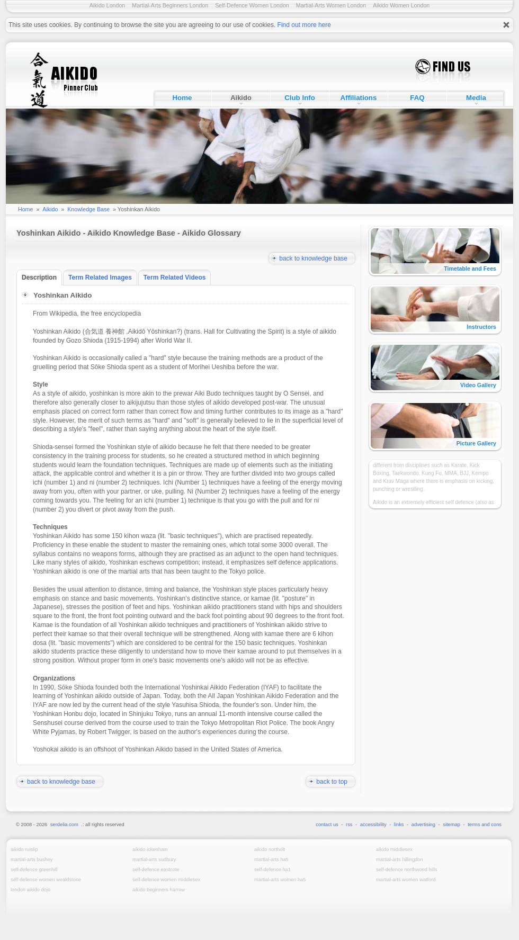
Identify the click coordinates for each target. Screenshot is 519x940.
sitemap (451, 824)
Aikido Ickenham (150, 849)
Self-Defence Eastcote (156, 869)
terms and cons (485, 824)
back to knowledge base (317, 258)
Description (42, 277)
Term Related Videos (177, 277)
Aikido (241, 98)
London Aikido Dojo (30, 889)
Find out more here (304, 25)
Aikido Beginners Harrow (158, 889)
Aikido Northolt (269, 849)
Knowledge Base (88, 209)
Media (476, 98)
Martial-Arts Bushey (31, 859)
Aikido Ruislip (24, 849)
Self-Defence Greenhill (34, 869)
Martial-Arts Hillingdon (399, 859)
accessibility (373, 824)
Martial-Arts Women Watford (406, 879)
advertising (423, 824)
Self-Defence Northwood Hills (406, 869)
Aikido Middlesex (394, 849)
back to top (335, 781)
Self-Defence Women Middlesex (166, 879)
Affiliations (359, 98)
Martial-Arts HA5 (271, 859)
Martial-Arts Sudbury (154, 859)
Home (182, 98)
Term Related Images (102, 277)
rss (349, 824)
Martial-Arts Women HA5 (280, 879)
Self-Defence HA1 (272, 869)
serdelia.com (64, 824)
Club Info (299, 98)
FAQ (417, 98)
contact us (327, 824)
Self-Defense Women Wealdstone (46, 879)
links (399, 824)
